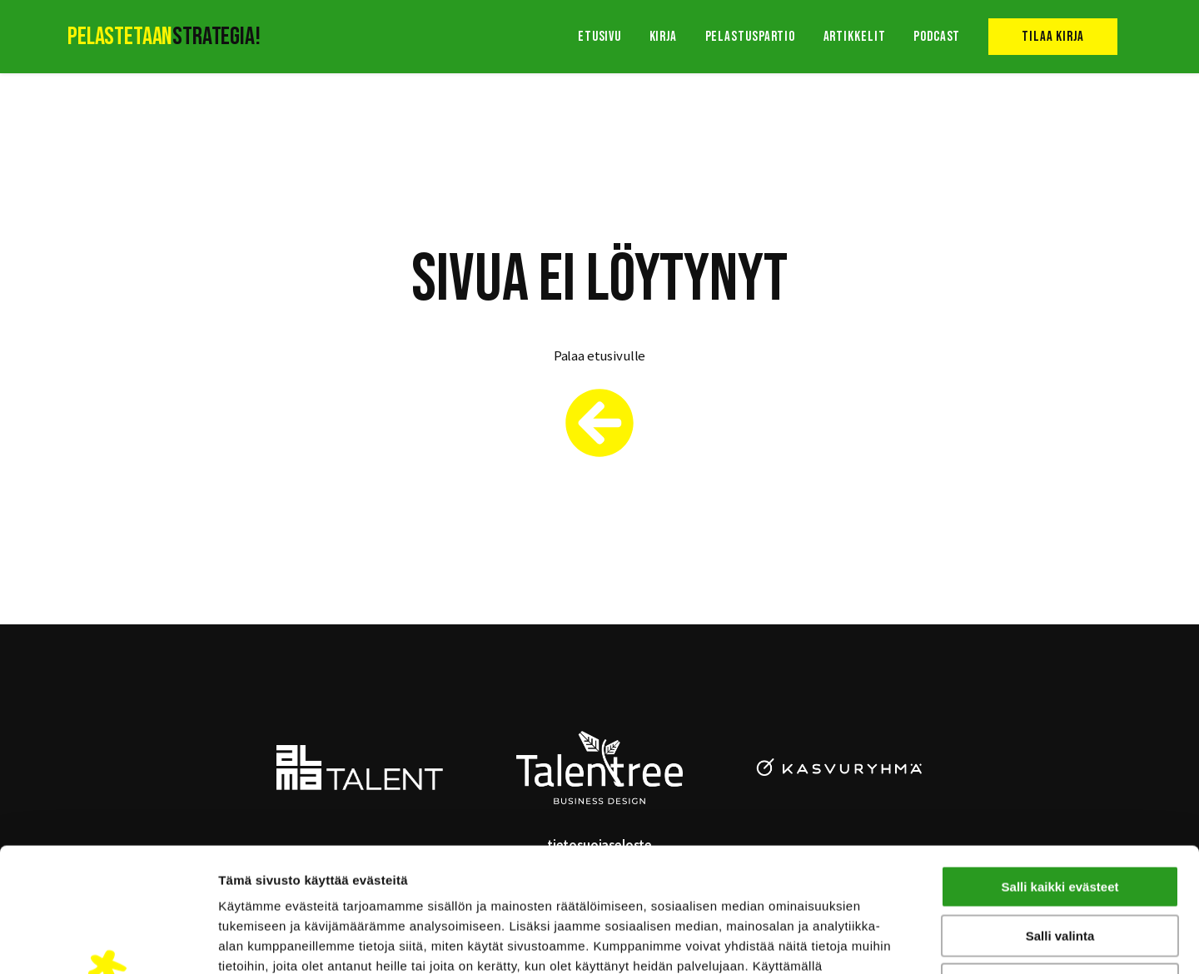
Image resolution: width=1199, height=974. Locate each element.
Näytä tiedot (890, 941)
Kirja (663, 36)
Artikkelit (854, 36)
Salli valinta (1060, 819)
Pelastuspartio (750, 36)
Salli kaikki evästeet (1060, 770)
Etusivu (599, 36)
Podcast (936, 36)
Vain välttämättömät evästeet (1060, 868)
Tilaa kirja (1053, 36)
